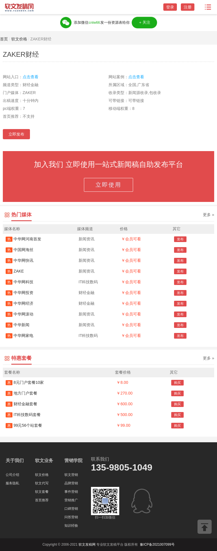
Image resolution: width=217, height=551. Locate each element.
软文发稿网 (87, 544)
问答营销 (71, 517)
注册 (188, 7)
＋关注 (144, 22)
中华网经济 (19, 303)
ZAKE (15, 271)
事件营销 (71, 492)
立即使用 (108, 185)
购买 (177, 383)
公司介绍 (12, 475)
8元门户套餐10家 (25, 382)
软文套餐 (42, 492)
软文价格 (19, 39)
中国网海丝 (19, 249)
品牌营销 (71, 483)
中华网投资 (19, 292)
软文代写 (42, 483)
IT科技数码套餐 (23, 414)
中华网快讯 (19, 260)
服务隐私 (12, 483)
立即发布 (16, 134)
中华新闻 (17, 325)
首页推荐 (42, 500)
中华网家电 (19, 335)
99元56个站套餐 (24, 425)
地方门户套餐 (21, 393)
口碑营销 (71, 509)
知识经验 (71, 526)
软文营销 (71, 475)
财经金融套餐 (21, 404)
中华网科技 (19, 282)
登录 (170, 7)
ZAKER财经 (40, 39)
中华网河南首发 (23, 239)
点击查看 (30, 77)
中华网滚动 (19, 314)
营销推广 (71, 500)
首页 (4, 39)
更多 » (208, 214)
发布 (180, 239)
